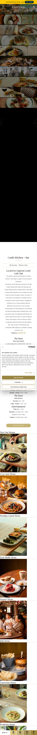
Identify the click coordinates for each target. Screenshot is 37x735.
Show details (28, 372)
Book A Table (29, 2)
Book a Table (23, 265)
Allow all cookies (18, 377)
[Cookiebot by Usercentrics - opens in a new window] (28, 347)
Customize (19, 382)
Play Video (13, 265)
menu (3, 7)
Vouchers (34, 7)
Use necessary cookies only (18, 387)
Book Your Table (18, 425)
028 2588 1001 (21, 333)
